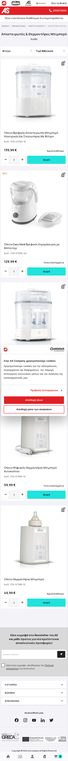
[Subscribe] (61, 654)
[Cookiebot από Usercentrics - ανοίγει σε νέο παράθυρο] (50, 349)
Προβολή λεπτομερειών (44, 390)
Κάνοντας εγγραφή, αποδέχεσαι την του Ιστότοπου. (30, 667)
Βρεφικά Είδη (19, 26)
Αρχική (5, 26)
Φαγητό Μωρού (37, 26)
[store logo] (6, 10)
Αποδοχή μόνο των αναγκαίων (34, 409)
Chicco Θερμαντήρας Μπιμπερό (24, 579)
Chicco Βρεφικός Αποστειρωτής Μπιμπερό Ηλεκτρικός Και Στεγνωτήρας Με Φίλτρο (31, 134)
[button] (63, 63)
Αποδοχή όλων (34, 400)
